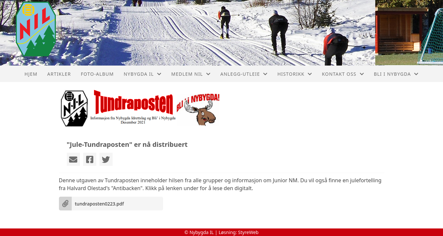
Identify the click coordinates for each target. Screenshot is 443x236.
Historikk (294, 74)
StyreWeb (248, 232)
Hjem (31, 74)
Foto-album (97, 74)
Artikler (59, 74)
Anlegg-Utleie (244, 74)
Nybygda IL (142, 74)
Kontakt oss (343, 74)
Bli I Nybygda (396, 74)
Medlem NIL (191, 74)
